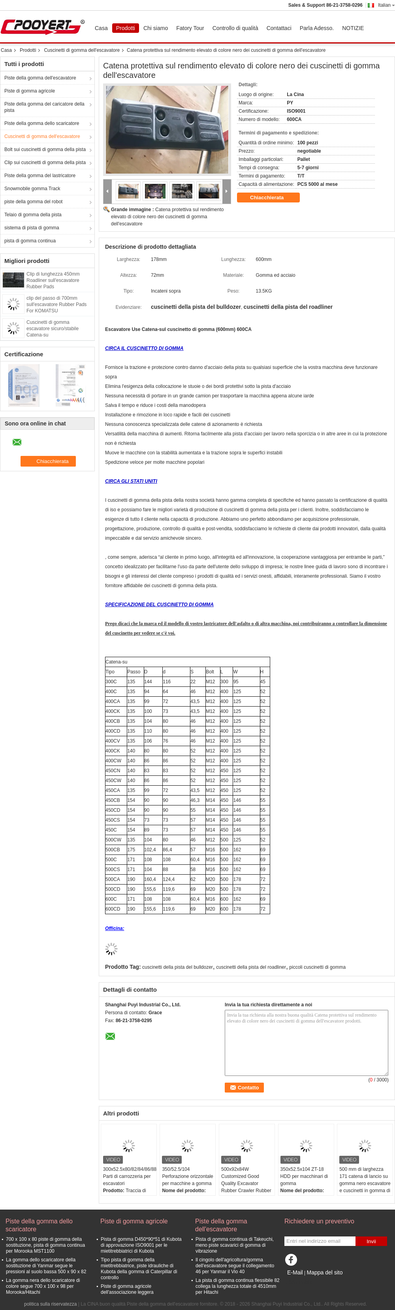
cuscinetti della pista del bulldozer (177, 967)
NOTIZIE (353, 28)
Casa (101, 28)
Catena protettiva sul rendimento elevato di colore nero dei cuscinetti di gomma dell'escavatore (167, 217)
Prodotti (125, 28)
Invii (371, 1241)
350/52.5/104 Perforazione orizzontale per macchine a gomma (187, 1176)
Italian (386, 5)
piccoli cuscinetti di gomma (317, 967)
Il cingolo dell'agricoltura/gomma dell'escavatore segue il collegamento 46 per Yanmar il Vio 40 (235, 1265)
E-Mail (295, 1272)
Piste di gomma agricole (29, 91)
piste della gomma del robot (33, 201)
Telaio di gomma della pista (33, 214)
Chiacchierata (272, 198)
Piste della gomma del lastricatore (39, 175)
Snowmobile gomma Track (32, 188)
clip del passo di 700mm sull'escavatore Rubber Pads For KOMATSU (56, 304)
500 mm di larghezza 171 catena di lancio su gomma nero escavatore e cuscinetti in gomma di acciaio (364, 1183)
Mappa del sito (324, 1272)
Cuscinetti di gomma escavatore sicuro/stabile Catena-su (52, 328)
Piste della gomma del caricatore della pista (44, 107)
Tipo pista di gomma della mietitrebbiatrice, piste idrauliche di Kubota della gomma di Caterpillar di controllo (139, 1268)
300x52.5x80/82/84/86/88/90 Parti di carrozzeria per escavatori (129, 1176)
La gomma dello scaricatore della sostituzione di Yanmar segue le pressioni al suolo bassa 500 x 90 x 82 (46, 1265)
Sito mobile (298, 1282)
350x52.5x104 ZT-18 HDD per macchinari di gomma (304, 1176)
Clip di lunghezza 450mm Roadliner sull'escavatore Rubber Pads (53, 280)
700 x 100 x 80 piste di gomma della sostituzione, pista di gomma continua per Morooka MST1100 (45, 1245)
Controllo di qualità (235, 28)
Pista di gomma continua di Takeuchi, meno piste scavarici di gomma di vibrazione (235, 1245)
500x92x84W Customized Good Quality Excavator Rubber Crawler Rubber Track (246, 1183)
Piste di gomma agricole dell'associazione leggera (127, 1289)
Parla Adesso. (317, 28)
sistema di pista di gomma (31, 228)
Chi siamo (155, 28)
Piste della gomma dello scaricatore (41, 123)
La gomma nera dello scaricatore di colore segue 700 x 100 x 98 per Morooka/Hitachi (43, 1286)
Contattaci (279, 28)
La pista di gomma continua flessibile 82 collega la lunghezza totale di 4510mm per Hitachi (238, 1286)
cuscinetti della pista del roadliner (251, 967)
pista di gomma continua (30, 241)
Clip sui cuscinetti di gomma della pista (45, 162)
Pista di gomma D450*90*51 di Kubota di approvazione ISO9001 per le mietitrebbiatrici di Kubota (141, 1245)
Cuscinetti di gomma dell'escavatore (82, 50)
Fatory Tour (190, 28)
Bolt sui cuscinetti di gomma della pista (45, 149)
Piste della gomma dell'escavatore (40, 78)
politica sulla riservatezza (50, 1304)
